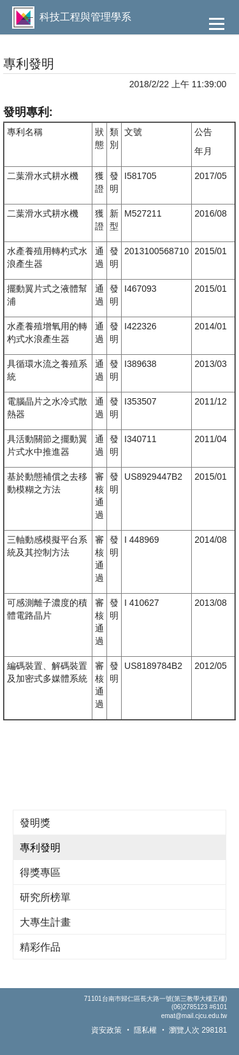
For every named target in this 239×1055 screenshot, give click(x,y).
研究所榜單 (45, 897)
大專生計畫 (45, 922)
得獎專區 (40, 872)
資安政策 (106, 1030)
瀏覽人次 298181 (198, 1030)
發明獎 (35, 822)
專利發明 (40, 847)
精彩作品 (40, 947)
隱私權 (145, 1030)
